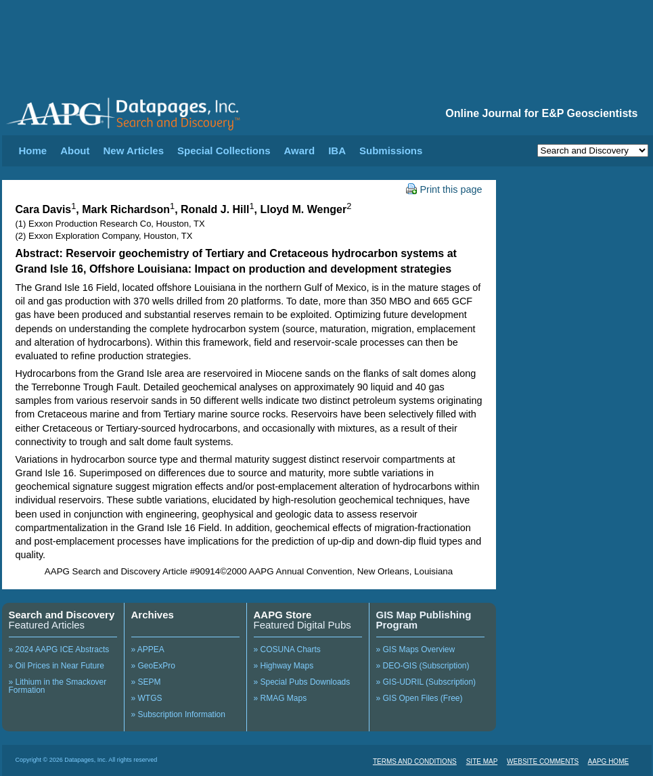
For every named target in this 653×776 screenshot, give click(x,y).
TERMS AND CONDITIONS (415, 761)
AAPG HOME (608, 761)
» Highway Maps (284, 665)
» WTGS (146, 698)
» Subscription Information (178, 714)
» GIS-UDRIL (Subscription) (426, 682)
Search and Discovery (62, 614)
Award (299, 150)
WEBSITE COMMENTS (543, 761)
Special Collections (224, 150)
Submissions (390, 150)
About (74, 150)
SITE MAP (482, 761)
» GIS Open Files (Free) (419, 698)
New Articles (134, 150)
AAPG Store (283, 614)
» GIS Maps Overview (415, 649)
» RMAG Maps (280, 698)
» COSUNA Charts (287, 649)
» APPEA (147, 649)
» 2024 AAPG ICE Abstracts (59, 649)
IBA (337, 150)
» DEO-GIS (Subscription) (423, 665)
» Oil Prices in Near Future (56, 665)
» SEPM (146, 682)
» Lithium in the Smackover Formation (58, 686)
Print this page (444, 189)
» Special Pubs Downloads (302, 682)
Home (33, 150)
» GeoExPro (153, 665)
